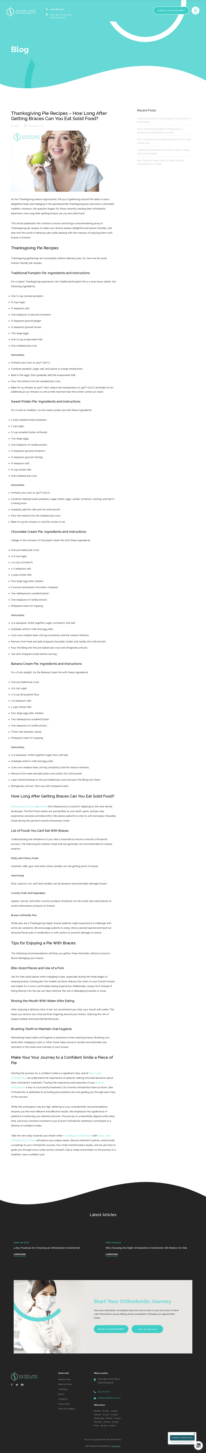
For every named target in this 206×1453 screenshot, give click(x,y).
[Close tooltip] (194, 1434)
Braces (61, 1394)
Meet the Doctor (65, 1384)
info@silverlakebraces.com (109, 1398)
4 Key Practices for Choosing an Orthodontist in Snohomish (164, 120)
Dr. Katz (31, 1140)
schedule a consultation (78, 1135)
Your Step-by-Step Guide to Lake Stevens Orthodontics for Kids (160, 162)
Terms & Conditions (66, 1409)
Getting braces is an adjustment (29, 806)
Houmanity (116, 1446)
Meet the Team (64, 1379)
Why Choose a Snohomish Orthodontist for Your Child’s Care (164, 141)
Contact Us (63, 1399)
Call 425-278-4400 (147, 1329)
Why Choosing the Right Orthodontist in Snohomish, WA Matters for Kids (159, 131)
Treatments (63, 1389)
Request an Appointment (111, 1329)
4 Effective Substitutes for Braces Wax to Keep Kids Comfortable (163, 152)
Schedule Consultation (182, 1438)
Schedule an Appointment (171, 11)
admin (17, 126)
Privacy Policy (64, 1404)
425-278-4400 (104, 1392)
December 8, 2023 (36, 126)
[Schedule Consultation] (198, 1445)
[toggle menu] (195, 10)
